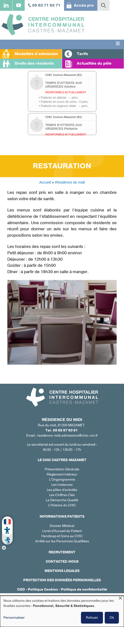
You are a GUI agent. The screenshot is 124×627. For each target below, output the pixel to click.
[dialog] (62, 611)
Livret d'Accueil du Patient (62, 531)
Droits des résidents (34, 63)
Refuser (92, 617)
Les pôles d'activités (62, 490)
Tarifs (82, 54)
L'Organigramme (62, 479)
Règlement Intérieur (62, 474)
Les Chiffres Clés (62, 495)
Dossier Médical (62, 525)
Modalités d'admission (36, 54)
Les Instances (62, 484)
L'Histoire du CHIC (62, 505)
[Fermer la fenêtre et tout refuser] (120, 599)
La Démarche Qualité (62, 500)
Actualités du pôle (94, 63)
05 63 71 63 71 (46, 5)
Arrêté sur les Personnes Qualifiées (62, 541)
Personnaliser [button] (14, 617)
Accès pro (84, 5)
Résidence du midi (70, 182)
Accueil (45, 182)
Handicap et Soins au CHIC (62, 536)
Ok (112, 617)
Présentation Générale (62, 469)
